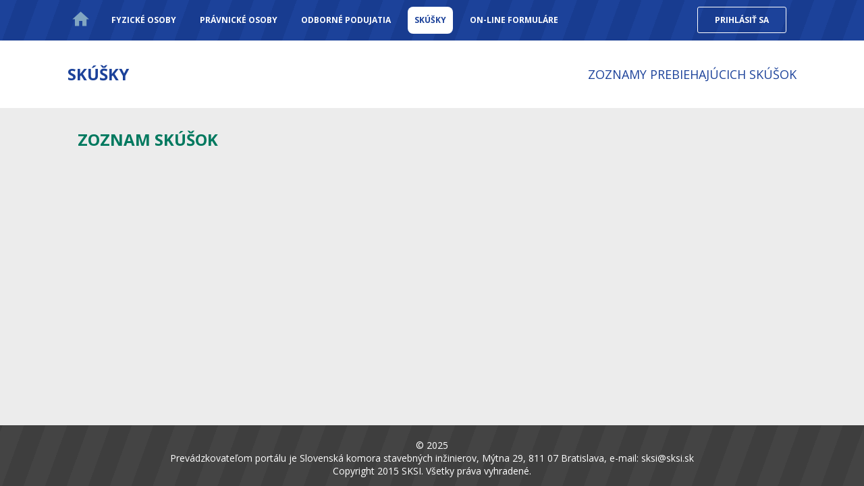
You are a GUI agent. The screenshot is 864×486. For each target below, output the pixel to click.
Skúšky (430, 20)
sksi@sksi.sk (667, 458)
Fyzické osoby (143, 20)
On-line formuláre (514, 20)
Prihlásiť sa (742, 20)
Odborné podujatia (346, 20)
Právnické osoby (238, 20)
